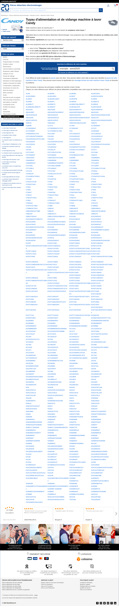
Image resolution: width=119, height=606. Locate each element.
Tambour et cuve (8, 73)
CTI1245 (29, 179)
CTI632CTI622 (96, 187)
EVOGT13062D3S (32, 278)
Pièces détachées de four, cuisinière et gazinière (16, 589)
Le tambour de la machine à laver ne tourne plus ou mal (11, 184)
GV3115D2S (95, 465)
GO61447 (94, 409)
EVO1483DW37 (31, 230)
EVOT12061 (30, 299)
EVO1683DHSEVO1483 (77, 232)
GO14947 (94, 382)
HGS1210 (94, 494)
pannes (5, 29)
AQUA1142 (95, 117)
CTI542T (72, 184)
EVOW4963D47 (31, 326)
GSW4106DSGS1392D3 (99, 451)
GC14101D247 (74, 347)
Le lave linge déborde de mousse (11, 176)
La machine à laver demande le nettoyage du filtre (10, 180)
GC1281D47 (95, 336)
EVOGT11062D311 (54, 246)
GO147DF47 (52, 368)
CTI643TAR (51, 192)
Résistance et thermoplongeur (12, 81)
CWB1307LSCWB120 (76, 214)
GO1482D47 (30, 374)
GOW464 (94, 417)
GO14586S (51, 366)
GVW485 (94, 486)
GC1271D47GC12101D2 (99, 334)
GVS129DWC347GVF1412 (35, 475)
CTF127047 (51, 171)
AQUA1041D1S (53, 115)
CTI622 (28, 187)
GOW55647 (95, 438)
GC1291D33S (74, 342)
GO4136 (28, 398)
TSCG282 (72, 499)
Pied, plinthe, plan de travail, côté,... (11, 119)
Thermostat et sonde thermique (9, 114)
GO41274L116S (96, 393)
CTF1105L (29, 165)
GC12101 (72, 328)
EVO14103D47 (96, 219)
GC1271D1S (52, 334)
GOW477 (94, 425)
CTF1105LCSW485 (54, 165)
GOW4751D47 (96, 422)
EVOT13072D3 (31, 310)
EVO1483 (51, 227)
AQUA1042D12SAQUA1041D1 (79, 117)
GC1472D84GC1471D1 (77, 352)
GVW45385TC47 (96, 483)
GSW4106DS (73, 451)
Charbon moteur (8, 64)
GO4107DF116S (96, 387)
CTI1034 (72, 173)
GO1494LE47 (95, 385)
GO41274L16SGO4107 (55, 395)
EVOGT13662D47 (97, 278)
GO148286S (73, 371)
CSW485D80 (52, 160)
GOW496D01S (96, 433)
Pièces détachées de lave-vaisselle (12, 582)
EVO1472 (72, 222)
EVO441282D (95, 235)
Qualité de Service (85, 588)
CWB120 (51, 211)
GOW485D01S (31, 430)
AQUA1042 (29, 117)
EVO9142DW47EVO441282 (100, 240)
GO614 (50, 409)
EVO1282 (72, 216)
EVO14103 (51, 219)
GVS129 (50, 473)
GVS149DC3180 (74, 475)
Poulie (5, 109)
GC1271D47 (73, 334)
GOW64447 (73, 441)
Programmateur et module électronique (11, 62)
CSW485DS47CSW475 (55, 163)
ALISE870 (51, 101)
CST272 (94, 149)
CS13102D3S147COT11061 (35, 139)
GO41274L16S (31, 395)
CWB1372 (94, 214)
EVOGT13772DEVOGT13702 (57, 286)
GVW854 (51, 491)
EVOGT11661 (95, 248)
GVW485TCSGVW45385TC (35, 491)
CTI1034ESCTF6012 (33, 176)
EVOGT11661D (31, 251)
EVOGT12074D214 (75, 267)
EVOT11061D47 (53, 296)
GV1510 (28, 462)
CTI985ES (94, 206)
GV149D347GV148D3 (98, 459)
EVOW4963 (51, 323)
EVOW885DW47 (31, 328)
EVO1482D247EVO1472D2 (35, 227)
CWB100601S (96, 208)
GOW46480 (73, 419)
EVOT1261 (73, 302)
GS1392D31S (95, 449)
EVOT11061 (95, 291)
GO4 (27, 387)
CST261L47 (51, 149)
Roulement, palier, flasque (11, 71)
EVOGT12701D (74, 270)
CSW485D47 (30, 160)
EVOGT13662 (52, 278)
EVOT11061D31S (32, 296)
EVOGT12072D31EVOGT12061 (101, 264)
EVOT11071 (95, 296)
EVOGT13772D (31, 286)
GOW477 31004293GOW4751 (58, 427)
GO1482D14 (95, 371)
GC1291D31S (52, 342)
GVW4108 (29, 483)
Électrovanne (7, 66)
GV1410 (28, 454)
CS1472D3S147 (74, 144)
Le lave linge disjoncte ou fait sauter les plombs (12, 156)
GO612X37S (95, 403)
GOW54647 (30, 438)
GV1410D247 (73, 454)
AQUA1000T (30, 112)
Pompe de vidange (9, 76)
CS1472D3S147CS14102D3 (100, 144)
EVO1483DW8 (74, 230)
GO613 (50, 406)
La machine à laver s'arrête (9, 135)
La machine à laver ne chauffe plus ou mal (12, 140)
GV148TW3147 (74, 457)
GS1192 (94, 443)
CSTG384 (94, 152)
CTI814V (94, 195)
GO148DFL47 (52, 379)
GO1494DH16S (31, 385)
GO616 (28, 414)
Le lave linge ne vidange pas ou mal (11, 144)
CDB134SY (51, 123)
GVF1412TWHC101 (97, 470)
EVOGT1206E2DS (97, 262)
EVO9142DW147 (53, 240)
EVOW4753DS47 (75, 318)
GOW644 (51, 441)
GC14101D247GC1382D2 (99, 347)
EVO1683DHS (52, 232)
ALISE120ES (52, 96)
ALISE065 (51, 93)
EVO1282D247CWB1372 (34, 219)
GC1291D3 (29, 342)
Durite (5, 95)
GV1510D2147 (52, 462)
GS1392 (72, 449)
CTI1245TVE (52, 179)
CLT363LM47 (73, 128)
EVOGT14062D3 (31, 288)
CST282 (72, 152)
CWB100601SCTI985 (33, 211)
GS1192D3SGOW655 (55, 446)
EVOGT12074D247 (97, 267)
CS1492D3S (95, 147)
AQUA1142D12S (31, 120)
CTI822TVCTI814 (97, 198)
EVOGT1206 (95, 254)
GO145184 (29, 363)
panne (53, 78)
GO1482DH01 (74, 374)
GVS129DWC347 (97, 473)
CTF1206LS (30, 168)
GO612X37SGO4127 (33, 406)
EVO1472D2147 (96, 222)
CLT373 (93, 128)
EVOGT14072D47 (32, 291)
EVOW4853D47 (53, 320)
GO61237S (51, 403)
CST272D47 (30, 152)
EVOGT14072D (96, 288)
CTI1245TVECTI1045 (76, 179)
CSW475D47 (30, 157)
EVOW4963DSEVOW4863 (78, 326)
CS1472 (72, 141)
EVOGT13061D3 (75, 275)
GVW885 (29, 494)
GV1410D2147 (52, 454)
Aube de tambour (8, 90)
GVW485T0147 (74, 489)
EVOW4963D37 (96, 323)
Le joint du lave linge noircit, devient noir (11, 188)
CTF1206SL (73, 168)
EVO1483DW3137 (97, 227)
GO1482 (50, 371)
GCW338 (94, 358)
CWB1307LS (52, 214)
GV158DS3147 (31, 465)
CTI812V (29, 195)
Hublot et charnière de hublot (12, 83)
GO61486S (29, 411)
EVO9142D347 (31, 240)
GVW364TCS (73, 481)
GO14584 (94, 363)
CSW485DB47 (74, 160)
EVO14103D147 (74, 219)
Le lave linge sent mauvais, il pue (11, 159)
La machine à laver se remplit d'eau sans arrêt (11, 167)
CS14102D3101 (74, 139)
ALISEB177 (30, 104)
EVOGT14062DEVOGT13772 (57, 288)
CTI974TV (94, 203)
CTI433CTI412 (74, 182)
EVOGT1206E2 (53, 262)
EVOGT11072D (96, 246)
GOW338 (29, 417)
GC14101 (29, 347)
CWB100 (51, 208)
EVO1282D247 (96, 216)
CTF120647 (95, 165)
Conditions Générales (86, 582)
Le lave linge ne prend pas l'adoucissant (9, 162)
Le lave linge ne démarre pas (9, 130)
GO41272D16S (96, 390)
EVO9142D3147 (96, 238)
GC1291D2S (95, 339)
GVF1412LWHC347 (75, 470)
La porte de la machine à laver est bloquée (11, 147)
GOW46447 (51, 419)
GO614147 (73, 409)
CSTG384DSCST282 (76, 155)
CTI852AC (29, 203)
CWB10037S (73, 208)
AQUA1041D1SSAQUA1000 (100, 115)
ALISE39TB (73, 99)
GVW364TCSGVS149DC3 (100, 481)
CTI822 (50, 198)
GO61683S (51, 414)
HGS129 (72, 497)
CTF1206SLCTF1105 (98, 168)
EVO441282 (73, 235)
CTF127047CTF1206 (76, 171)
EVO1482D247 (96, 224)
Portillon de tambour (9, 107)
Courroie (5, 59)
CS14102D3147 (96, 139)
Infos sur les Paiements (47, 588)
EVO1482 (72, 224)
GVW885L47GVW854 (76, 494)
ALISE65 (94, 99)
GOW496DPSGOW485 (77, 435)
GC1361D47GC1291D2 (77, 344)
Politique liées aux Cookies (87, 586)
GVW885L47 (52, 494)
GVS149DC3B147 (32, 478)
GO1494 (72, 382)
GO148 (93, 368)
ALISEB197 (51, 107)
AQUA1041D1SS (75, 115)
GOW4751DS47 (74, 425)
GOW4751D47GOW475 (56, 425)
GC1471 (28, 350)
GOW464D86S (96, 419)
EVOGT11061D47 (97, 243)
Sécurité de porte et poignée (11, 97)
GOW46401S (30, 419)
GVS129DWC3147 (75, 473)
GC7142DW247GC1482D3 (78, 358)
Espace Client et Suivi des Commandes (52, 582)
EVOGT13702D (74, 280)
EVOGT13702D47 (54, 283)
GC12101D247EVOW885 (56, 331)
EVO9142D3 (73, 238)
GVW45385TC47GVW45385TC (58, 486)
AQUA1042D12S (53, 117)
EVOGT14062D (96, 286)
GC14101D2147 (53, 347)
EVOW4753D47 (53, 318)
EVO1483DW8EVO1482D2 (100, 230)
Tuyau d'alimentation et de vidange (11, 116)
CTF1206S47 (52, 168)
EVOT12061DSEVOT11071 (57, 302)
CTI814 (71, 195)
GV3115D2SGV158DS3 (34, 467)
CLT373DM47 (30, 131)
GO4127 (72, 390)
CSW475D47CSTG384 (55, 157)
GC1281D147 (52, 336)
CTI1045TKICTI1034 (98, 176)
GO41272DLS (52, 393)
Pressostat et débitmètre (10, 78)
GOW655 (29, 443)
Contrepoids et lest (9, 104)
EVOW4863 (30, 323)
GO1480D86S (30, 371)
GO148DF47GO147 (32, 379)
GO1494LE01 (73, 385)
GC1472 (94, 350)
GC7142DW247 (53, 358)
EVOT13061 (95, 302)
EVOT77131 (30, 315)
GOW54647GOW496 (55, 438)
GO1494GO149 (53, 385)
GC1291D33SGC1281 (98, 342)
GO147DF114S (31, 368)
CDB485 (28, 125)
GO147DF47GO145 (75, 368)
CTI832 (28, 200)
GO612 (71, 401)
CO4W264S (95, 131)
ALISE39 (29, 99)
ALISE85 (29, 101)
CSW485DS (95, 160)
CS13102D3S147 (97, 136)
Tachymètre (6, 111)
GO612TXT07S (74, 403)
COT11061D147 (74, 133)
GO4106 (50, 387)
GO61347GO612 (31, 409)
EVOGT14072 (74, 288)
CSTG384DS (52, 155)
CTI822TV (72, 198)
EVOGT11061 (52, 243)
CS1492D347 (52, 147)
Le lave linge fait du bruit (8, 150)
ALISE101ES (95, 93)
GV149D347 (73, 459)
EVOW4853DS (74, 320)
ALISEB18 (94, 104)
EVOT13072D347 (75, 310)
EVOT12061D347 (97, 299)
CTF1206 (72, 165)
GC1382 (94, 344)
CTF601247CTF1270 (55, 173)
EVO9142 (51, 238)
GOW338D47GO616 (76, 417)
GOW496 (51, 433)
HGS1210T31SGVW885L (56, 497)
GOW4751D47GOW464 (34, 425)
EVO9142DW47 (74, 240)
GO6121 (28, 403)
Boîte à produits (8, 92)
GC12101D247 (31, 331)
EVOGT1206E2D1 (75, 262)
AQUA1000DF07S (75, 109)
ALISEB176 (95, 101)
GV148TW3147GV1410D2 (100, 457)
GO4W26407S (31, 401)
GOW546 (94, 435)
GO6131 (72, 406)
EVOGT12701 (52, 270)
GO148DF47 (95, 376)
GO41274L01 (73, 393)
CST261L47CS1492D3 (76, 149)
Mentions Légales (85, 584)
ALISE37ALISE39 (97, 96)
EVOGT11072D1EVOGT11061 (79, 248)
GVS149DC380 (96, 475)
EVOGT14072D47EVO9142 (57, 291)
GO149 (93, 379)
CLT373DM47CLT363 (55, 131)
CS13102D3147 (74, 136)
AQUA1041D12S (31, 115)
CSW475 (94, 155)
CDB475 (94, 123)
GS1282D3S (30, 449)
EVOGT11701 (95, 251)
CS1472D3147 (96, 141)
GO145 (93, 360)
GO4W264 (94, 398)
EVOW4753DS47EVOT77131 (101, 318)
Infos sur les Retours (86, 589)
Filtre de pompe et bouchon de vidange (12, 100)
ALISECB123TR (74, 107)
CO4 (70, 131)
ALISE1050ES (30, 96)
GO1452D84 (73, 363)
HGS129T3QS (96, 497)
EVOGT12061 (30, 256)
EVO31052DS (30, 235)
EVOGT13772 (95, 283)
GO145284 (51, 363)
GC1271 (72, 331)
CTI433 (50, 182)
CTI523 (93, 182)
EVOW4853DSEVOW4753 (100, 320)
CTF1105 (72, 163)
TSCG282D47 (95, 499)
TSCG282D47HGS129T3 (34, 502)
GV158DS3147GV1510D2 (56, 465)
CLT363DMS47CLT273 (55, 128)
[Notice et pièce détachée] (5, 8)
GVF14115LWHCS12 (76, 467)
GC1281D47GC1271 (33, 339)
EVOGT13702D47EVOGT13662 (80, 283)
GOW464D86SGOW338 (34, 422)
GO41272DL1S (31, 393)
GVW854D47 (73, 491)
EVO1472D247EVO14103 (56, 224)
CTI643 (93, 190)
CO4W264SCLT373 (32, 133)
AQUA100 (29, 109)
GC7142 (94, 355)
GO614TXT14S (74, 411)
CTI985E (72, 206)
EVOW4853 (30, 320)
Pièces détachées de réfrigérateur (11, 588)
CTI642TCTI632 (74, 190)
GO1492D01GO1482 (55, 382)
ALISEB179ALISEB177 (77, 104)
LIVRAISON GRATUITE (8, 1)
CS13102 (51, 136)
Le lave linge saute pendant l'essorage (12, 170)
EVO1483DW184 (75, 227)
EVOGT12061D (53, 256)
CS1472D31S (30, 144)
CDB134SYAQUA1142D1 (77, 123)
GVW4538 (51, 483)
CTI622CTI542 (52, 187)
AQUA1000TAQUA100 (76, 112)
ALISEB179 (51, 104)
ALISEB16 (72, 101)
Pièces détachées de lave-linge (11, 584)
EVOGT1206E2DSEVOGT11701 (36, 264)
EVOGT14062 (74, 286)
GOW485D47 (95, 430)
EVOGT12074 (30, 267)
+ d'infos (36, 595)
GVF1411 (51, 467)
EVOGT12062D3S (32, 262)
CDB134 (28, 123)
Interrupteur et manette (10, 102)
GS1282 (72, 446)
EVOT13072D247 (97, 307)
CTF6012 (94, 171)
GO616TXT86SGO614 (98, 414)
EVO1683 (29, 232)
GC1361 (28, 344)
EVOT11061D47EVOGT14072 (79, 296)
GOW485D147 (74, 430)
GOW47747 (73, 427)
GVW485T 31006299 (55, 489)
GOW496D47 (30, 435)
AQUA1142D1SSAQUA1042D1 (101, 120)
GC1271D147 (30, 334)
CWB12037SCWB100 (98, 211)
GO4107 (72, 387)
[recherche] (101, 10)
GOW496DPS (52, 435)
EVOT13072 (95, 304)
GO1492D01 (30, 382)
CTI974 (71, 203)
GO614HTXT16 (53, 411)
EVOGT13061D (96, 272)
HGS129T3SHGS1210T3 (56, 499)
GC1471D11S (52, 350)
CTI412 (93, 179)
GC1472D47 (30, 352)
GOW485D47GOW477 (33, 433)
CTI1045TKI (73, 176)
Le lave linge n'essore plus (9, 128)
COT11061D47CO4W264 (34, 136)
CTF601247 (30, 173)
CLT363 (71, 125)
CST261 (28, 149)
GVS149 (50, 475)
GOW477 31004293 (32, 427)
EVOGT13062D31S (97, 275)
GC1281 (28, 336)
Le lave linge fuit (6, 137)
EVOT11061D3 (96, 294)
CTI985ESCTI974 (31, 208)
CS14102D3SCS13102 (55, 141)
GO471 (71, 398)
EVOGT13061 (74, 272)
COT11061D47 (96, 133)
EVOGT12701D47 (97, 270)
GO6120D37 (95, 401)
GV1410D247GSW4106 (99, 454)
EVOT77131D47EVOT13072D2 (79, 315)
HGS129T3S (30, 499)
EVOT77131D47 (53, 315)
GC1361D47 (52, 344)
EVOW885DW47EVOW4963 (57, 328)
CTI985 (50, 206)
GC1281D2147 (74, 336)
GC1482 (94, 352)
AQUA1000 (51, 109)
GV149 (28, 459)
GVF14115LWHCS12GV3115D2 (102, 467)
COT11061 (51, 133)
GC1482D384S (53, 355)
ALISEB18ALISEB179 (33, 107)
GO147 (71, 366)
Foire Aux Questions (47, 584)
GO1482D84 (52, 374)
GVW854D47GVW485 (98, 491)
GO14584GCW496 (32, 366)
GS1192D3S (30, 446)
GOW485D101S (53, 430)
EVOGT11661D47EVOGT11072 (80, 251)
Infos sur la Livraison (47, 586)
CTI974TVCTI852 (31, 206)
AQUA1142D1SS (75, 120)
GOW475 (51, 422)
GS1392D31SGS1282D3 (34, 451)
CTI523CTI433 (31, 184)
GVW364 (72, 478)
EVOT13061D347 (53, 304)
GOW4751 (72, 422)
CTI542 (50, 184)
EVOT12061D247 (53, 299)
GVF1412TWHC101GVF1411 (35, 473)
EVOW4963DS (52, 326)
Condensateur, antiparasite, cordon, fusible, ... (11, 85)
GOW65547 (51, 443)
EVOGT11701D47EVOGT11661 (80, 254)
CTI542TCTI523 (96, 184)
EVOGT (28, 243)
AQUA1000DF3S (96, 109)
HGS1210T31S (31, 497)
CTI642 (28, 190)
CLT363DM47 (95, 125)
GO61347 (94, 406)
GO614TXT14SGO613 (98, 411)
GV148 (28, 457)
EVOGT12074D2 (53, 267)
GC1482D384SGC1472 (77, 355)
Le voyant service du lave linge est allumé (11, 173)
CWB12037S (73, 211)
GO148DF (72, 376)
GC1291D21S (74, 339)
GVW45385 (73, 483)
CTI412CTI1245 (31, 182)
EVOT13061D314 (31, 304)
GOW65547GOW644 (76, 443)
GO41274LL (73, 395)
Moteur (5, 57)
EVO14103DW (31, 222)
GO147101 (94, 366)
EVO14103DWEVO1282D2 (57, 222)
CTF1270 (29, 171)
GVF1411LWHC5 (31, 470)
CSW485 (72, 157)
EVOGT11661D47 (54, 251)
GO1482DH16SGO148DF (34, 376)
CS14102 (51, 139)
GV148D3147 (52, 457)
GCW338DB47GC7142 (55, 360)
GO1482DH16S (96, 374)
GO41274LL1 (95, 395)
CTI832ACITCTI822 (75, 200)
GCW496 (72, 360)
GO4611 (50, 398)
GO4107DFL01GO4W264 (56, 390)
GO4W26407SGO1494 (55, 401)
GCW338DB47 (31, 360)
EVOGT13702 (52, 280)
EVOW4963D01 (74, 323)
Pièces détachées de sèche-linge (11, 586)
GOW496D (73, 433)
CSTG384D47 (30, 155)
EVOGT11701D (31, 254)
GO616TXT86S (74, 414)
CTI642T (50, 190)
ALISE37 (72, 96)
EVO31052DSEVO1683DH (56, 235)
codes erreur (6, 31)
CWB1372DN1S (31, 216)
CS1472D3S (52, 144)
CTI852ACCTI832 (53, 203)
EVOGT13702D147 (97, 280)
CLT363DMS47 (31, 128)
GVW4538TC (73, 486)
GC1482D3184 (31, 355)
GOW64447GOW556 (98, 441)
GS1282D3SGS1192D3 (55, 449)
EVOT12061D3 (74, 299)
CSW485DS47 (31, 163)
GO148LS (72, 379)
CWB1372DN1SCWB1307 (56, 216)
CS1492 (28, 147)
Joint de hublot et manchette (11, 69)
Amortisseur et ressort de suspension (10, 88)
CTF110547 (95, 163)
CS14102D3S (30, 141)
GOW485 (94, 427)
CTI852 (93, 200)
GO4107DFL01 (31, 390)
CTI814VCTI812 (31, 198)
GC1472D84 (52, 352)
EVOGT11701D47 (54, 254)
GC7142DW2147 (31, 358)
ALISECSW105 (96, 107)
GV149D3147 (52, 459)
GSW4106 (51, 451)
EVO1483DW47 (53, 230)
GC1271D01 (95, 331)
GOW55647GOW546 (33, 441)
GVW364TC (95, 478)
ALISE (28, 93)
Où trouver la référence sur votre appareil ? (73, 72)
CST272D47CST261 (54, 152)
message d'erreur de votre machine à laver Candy (91, 80)
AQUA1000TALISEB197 (56, 112)
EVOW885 (94, 326)
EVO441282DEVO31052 (34, 238)
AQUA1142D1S (53, 120)
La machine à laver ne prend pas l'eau (12, 153)
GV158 (93, 462)
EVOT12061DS (31, 302)
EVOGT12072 (52, 264)
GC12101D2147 (96, 328)
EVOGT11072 (74, 246)
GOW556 (72, 438)
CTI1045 (50, 176)
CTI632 (71, 187)
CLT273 (50, 125)
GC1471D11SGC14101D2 (78, 350)
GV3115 (72, 465)
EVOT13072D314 (53, 310)
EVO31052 (94, 232)
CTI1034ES (95, 173)
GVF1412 (51, 470)
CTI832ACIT (52, 200)
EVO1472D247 (31, 224)
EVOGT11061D (74, 243)
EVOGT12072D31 (75, 264)
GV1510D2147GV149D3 (77, 462)
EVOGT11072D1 (53, 248)
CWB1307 (29, 214)
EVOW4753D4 (31, 318)
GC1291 (50, 339)
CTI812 (93, 192)
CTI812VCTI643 (53, 195)
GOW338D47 (52, 417)
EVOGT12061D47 (75, 256)
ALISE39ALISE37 (53, 99)
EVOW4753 (95, 315)
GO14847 (51, 376)
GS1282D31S (95, 446)
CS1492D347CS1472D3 (77, 147)
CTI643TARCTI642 (75, 192)
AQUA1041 (95, 112)
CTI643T (29, 192)
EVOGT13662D (74, 278)
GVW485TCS (95, 489)
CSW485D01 (95, 157)
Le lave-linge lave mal (8, 133)
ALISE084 (72, 93)
